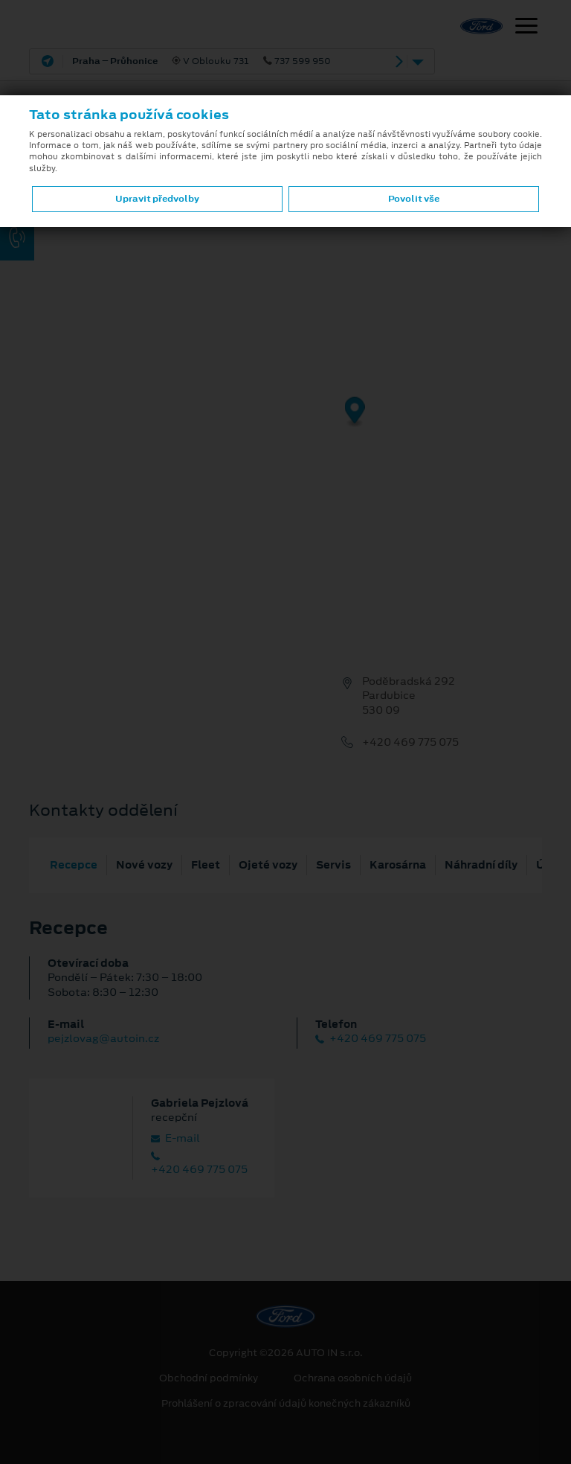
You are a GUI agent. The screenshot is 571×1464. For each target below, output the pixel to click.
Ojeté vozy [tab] (268, 864)
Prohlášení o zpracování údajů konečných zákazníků (285, 1403)
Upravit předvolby (157, 199)
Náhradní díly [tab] (481, 864)
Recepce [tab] (73, 864)
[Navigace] (526, 27)
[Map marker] (355, 412)
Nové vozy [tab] (144, 864)
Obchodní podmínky (208, 1378)
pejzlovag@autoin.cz (103, 1038)
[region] (285, 423)
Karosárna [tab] (398, 864)
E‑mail (175, 1138)
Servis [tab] (333, 864)
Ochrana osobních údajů (353, 1378)
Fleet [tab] (205, 864)
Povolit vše (413, 199)
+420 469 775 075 (410, 742)
